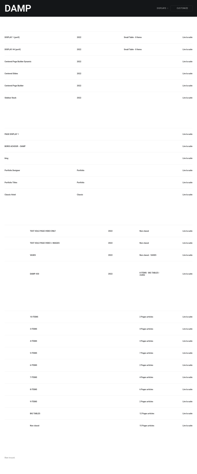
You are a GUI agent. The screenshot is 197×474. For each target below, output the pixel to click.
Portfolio (80, 170)
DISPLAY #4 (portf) (13, 49)
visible (142, 275)
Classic (80, 195)
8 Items (138, 37)
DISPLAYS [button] (162, 8)
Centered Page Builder (14, 86)
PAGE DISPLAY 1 (12, 134)
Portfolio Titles (11, 182)
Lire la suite (187, 37)
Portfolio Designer (12, 170)
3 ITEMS (33, 329)
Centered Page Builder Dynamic (18, 61)
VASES (33, 255)
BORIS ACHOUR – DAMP (15, 146)
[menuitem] (163, 8)
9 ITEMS (33, 401)
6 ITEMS (33, 365)
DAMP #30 (34, 274)
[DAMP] (18, 8)
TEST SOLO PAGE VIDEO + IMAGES (45, 243)
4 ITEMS (33, 341)
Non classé (144, 231)
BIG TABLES (153, 273)
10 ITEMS (34, 317)
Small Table (129, 37)
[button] (181, 8)
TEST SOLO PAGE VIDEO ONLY (43, 231)
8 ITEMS (143, 273)
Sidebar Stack (10, 98)
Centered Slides (11, 73)
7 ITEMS (33, 377)
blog (6, 158)
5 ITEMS (33, 353)
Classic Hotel (10, 195)
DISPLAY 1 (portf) (12, 37)
